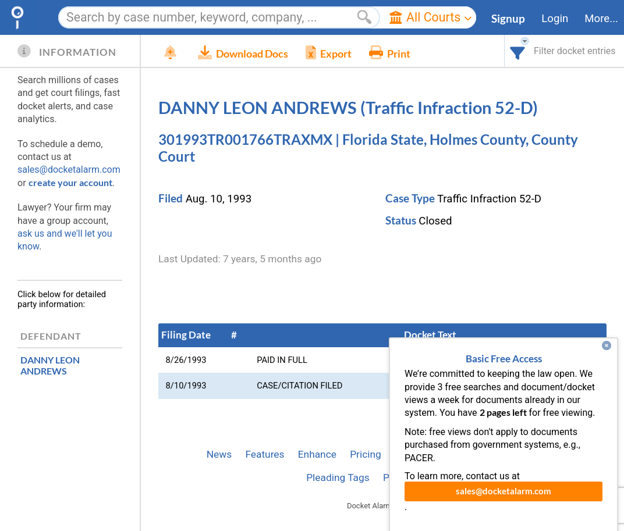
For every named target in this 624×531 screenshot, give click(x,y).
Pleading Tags (338, 477)
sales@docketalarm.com (68, 169)
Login (554, 18)
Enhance (317, 454)
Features (264, 454)
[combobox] (517, 51)
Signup (508, 18)
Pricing (365, 454)
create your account (70, 182)
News (219, 454)
